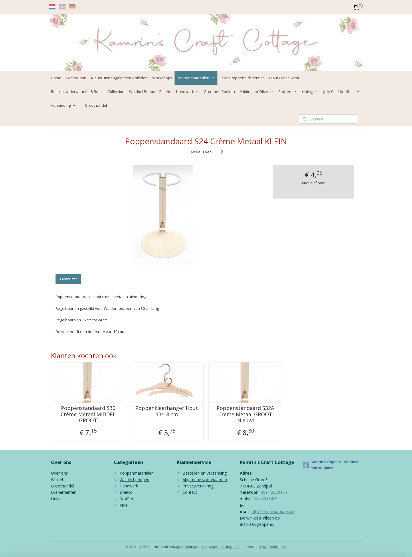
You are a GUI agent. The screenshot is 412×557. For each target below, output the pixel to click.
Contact (190, 492)
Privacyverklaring (198, 486)
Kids (123, 505)
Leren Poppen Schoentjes (242, 77)
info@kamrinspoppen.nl (272, 511)
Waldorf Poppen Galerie (150, 91)
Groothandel (96, 105)
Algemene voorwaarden (205, 479)
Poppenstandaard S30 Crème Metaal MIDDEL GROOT (88, 414)
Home (56, 77)
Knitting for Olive (256, 91)
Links (55, 499)
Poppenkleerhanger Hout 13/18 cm (166, 411)
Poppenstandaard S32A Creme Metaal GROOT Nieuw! (245, 414)
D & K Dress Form (284, 77)
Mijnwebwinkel (274, 546)
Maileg (310, 91)
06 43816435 (265, 499)
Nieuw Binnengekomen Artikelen (119, 77)
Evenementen (63, 492)
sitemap (191, 546)
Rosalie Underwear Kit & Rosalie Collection (87, 91)
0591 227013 (273, 492)
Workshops (162, 77)
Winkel (57, 479)
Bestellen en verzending (205, 473)
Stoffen (287, 91)
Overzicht (68, 279)
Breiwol (127, 492)
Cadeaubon (76, 77)
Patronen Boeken (219, 91)
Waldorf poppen (134, 479)
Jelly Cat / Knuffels (341, 91)
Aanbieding (63, 105)
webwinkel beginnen (225, 546)
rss (203, 546)
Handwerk (188, 91)
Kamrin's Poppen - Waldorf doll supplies (330, 465)
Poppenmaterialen (196, 77)
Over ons (59, 473)
